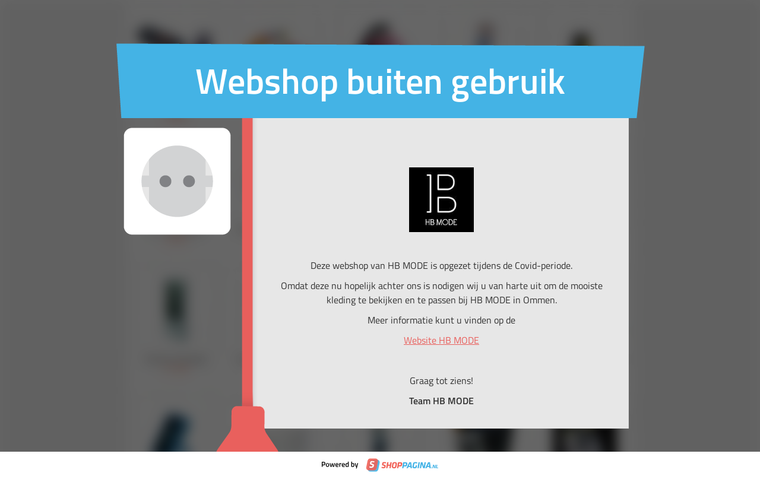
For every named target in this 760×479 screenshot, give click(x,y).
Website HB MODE (441, 340)
